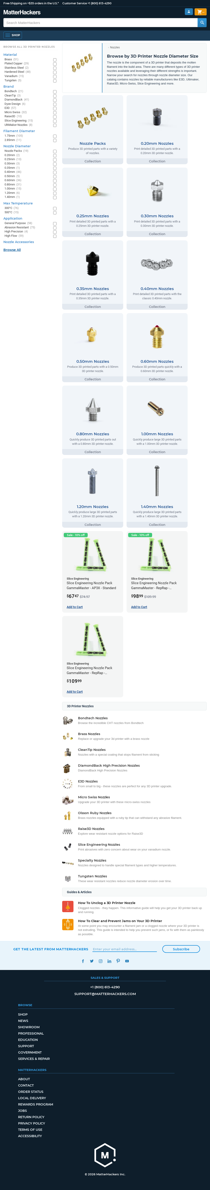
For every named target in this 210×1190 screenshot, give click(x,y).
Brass (12, 59)
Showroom (29, 1027)
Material (10, 55)
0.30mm (12, 164)
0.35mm (12, 168)
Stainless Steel (17, 68)
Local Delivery (32, 1098)
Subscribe (181, 949)
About (24, 1079)
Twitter (92, 961)
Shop (23, 1014)
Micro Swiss (16, 112)
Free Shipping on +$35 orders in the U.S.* (31, 3)
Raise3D (13, 116)
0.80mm (13, 185)
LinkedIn (109, 961)
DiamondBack (17, 100)
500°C (12, 212)
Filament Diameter (19, 131)
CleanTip (13, 96)
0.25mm (13, 159)
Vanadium (14, 76)
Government (30, 1052)
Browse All (12, 250)
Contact (26, 1085)
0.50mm (12, 176)
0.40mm (13, 172)
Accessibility (30, 1136)
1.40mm (12, 197)
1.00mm (13, 189)
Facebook (83, 961)
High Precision (16, 232)
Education (28, 1040)
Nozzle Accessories (18, 242)
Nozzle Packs (16, 151)
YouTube (127, 961)
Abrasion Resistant (20, 227)
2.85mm (13, 140)
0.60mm (13, 180)
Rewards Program (35, 1104)
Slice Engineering (19, 121)
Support (26, 1046)
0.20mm (12, 155)
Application (12, 218)
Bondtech (14, 91)
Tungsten (13, 80)
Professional (31, 1033)
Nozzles (115, 47)
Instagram (101, 961)
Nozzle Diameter (17, 146)
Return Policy (31, 1117)
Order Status (30, 1092)
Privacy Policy (31, 1123)
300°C (12, 208)
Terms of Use (30, 1130)
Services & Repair (34, 1059)
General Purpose (18, 223)
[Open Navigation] (12, 35)
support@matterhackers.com (105, 994)
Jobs (22, 1111)
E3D (10, 108)
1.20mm (12, 193)
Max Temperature (18, 203)
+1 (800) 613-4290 (99, 3)
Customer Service (74, 3)
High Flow (14, 236)
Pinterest (118, 961)
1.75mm (14, 136)
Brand (8, 86)
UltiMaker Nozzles (19, 125)
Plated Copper (17, 63)
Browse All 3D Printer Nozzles (29, 46)
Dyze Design (15, 104)
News (23, 1021)
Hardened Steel (18, 72)
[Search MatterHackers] (202, 22)
